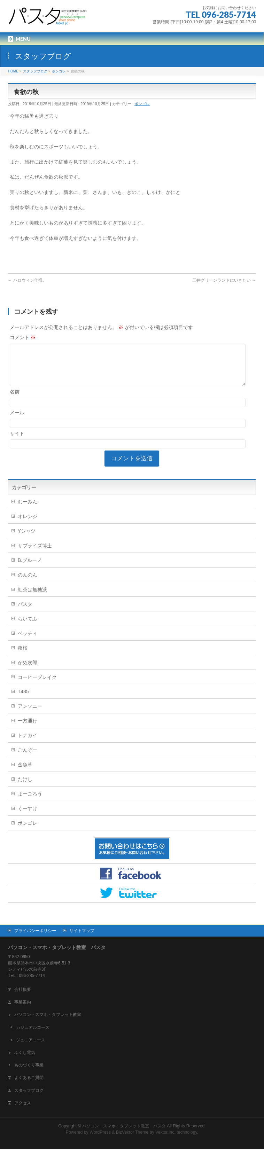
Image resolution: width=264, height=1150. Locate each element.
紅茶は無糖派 (32, 598)
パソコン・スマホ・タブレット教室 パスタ (124, 1126)
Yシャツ (27, 539)
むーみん (27, 510)
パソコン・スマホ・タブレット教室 (47, 1015)
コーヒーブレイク (37, 685)
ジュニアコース (30, 1040)
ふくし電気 (24, 1053)
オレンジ (27, 524)
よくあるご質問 (29, 1078)
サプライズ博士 (35, 554)
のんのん (27, 583)
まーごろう (30, 802)
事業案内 (22, 1002)
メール (17, 421)
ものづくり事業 (29, 1065)
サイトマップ (81, 931)
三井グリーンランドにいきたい (224, 280)
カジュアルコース (32, 1028)
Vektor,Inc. (165, 1133)
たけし (25, 787)
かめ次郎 (27, 671)
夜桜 (23, 656)
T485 (23, 700)
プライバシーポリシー (35, 931)
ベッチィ (27, 641)
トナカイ (27, 743)
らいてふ (27, 627)
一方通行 (27, 729)
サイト (17, 442)
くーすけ (27, 817)
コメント (23, 337)
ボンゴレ (142, 104)
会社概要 (22, 990)
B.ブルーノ (30, 568)
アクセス (22, 1103)
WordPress (100, 1133)
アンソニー (30, 714)
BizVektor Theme (132, 1133)
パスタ (25, 612)
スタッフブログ (29, 1091)
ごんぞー (27, 758)
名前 (15, 400)
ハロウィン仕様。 (27, 280)
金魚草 (25, 773)
